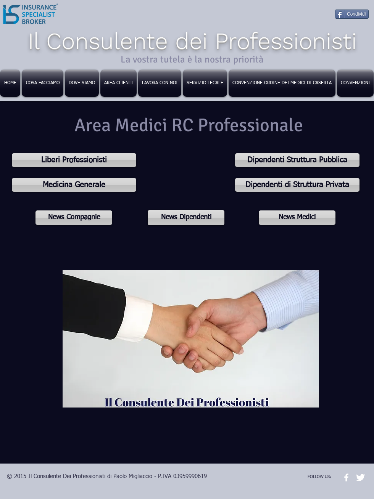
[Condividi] (352, 14)
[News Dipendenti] (186, 217)
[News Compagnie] (73, 217)
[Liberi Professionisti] (74, 160)
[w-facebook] (346, 477)
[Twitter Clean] (360, 477)
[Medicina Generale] (74, 185)
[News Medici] (297, 217)
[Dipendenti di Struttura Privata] (297, 185)
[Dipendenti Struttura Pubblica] (297, 160)
